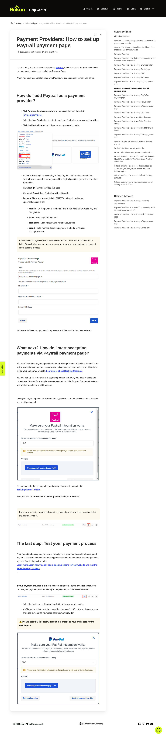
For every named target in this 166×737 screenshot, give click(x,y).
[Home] (17, 8)
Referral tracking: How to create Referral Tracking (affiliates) (133, 176)
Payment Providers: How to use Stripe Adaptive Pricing (132, 122)
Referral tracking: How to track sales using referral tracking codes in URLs (133, 183)
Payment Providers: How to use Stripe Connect (132, 117)
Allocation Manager (121, 36)
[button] (158, 730)
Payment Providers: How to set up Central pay (132, 69)
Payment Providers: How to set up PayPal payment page (134, 83)
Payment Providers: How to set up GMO (129, 73)
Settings (19, 23)
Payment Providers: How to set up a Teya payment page (133, 107)
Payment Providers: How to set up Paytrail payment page (63, 23)
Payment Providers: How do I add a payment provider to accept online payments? (134, 59)
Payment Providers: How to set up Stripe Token (132, 113)
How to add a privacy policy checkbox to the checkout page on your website (134, 41)
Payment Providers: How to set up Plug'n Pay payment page (131, 96)
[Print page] (95, 35)
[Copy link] (101, 35)
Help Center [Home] (37, 9)
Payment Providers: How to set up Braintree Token (133, 65)
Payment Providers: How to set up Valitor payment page (133, 136)
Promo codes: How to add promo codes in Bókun (133, 152)
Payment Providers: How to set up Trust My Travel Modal (133, 129)
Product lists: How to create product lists (129, 148)
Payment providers (32, 115)
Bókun (22, 724)
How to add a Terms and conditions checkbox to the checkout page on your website (134, 48)
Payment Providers (121, 54)
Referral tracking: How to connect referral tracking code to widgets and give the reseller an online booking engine (133, 168)
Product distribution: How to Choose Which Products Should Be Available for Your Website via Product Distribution (134, 159)
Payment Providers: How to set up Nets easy (131, 77)
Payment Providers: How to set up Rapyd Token (132, 102)
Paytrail (59, 67)
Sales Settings (31, 23)
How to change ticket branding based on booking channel (133, 142)
